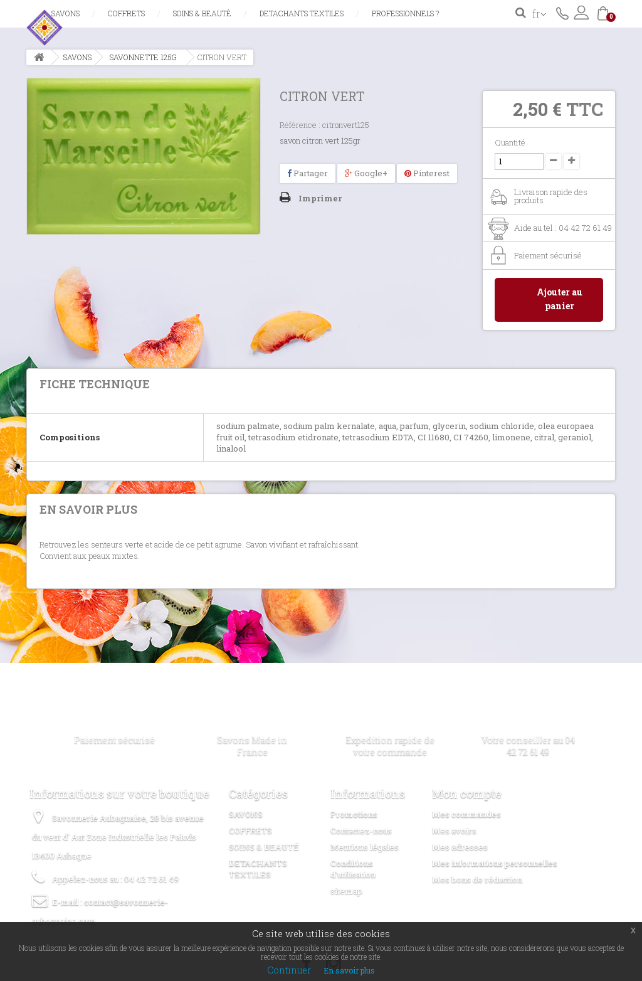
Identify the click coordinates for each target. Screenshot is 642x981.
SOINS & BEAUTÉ (202, 13)
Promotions (353, 814)
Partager (307, 173)
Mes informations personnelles (494, 863)
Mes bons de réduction (477, 879)
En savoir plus (349, 970)
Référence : (300, 124)
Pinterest (427, 173)
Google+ (366, 173)
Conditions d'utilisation (353, 868)
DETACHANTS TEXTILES (302, 13)
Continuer (289, 970)
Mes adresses (460, 846)
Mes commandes (466, 814)
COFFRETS (126, 13)
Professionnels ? (405, 13)
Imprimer (320, 198)
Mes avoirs (454, 830)
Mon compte (467, 793)
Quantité (510, 142)
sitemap (346, 890)
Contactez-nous (562, 12)
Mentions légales (364, 846)
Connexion (581, 12)
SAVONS (65, 13)
